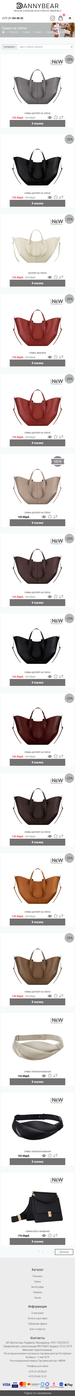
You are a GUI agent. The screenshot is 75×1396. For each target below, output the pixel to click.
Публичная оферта (37, 1323)
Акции (37, 1297)
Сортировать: (9, 47)
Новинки (37, 1292)
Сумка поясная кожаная (37, 1071)
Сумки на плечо (55, 32)
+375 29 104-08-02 (37, 1371)
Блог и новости (37, 1329)
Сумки (26, 32)
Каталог (13, 32)
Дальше (64, 1252)
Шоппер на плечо (37, 273)
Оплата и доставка (37, 1318)
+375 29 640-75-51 (37, 1376)
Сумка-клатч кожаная (37, 1231)
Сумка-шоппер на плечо (37, 113)
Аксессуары (37, 1286)
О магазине (37, 1313)
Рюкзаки (37, 1276)
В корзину (37, 123)
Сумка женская (37, 353)
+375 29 (12, 18)
